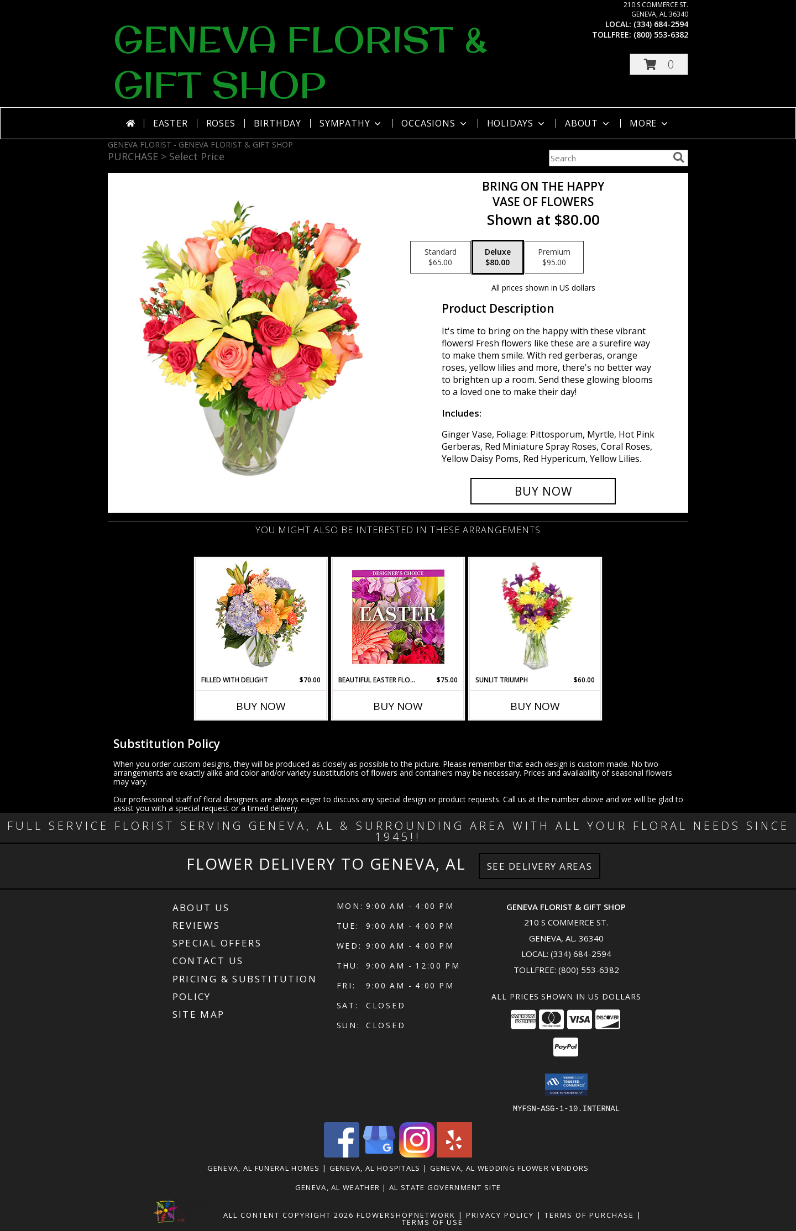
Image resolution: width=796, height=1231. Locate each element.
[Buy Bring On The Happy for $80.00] (543, 491)
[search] (679, 157)
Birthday (277, 123)
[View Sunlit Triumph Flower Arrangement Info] (535, 616)
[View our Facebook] (341, 1154)
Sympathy (351, 123)
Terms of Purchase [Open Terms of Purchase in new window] (589, 1214)
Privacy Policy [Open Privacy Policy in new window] (500, 1214)
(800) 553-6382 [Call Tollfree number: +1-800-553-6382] (588, 969)
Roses (220, 123)
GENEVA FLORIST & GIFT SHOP (300, 62)
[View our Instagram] (416, 1154)
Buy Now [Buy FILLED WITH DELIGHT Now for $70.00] (261, 706)
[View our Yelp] (454, 1154)
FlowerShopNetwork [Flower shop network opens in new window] (406, 1214)
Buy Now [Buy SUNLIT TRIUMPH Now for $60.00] (535, 706)
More (650, 123)
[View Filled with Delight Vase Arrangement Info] (261, 617)
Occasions (434, 123)
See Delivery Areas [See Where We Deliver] (540, 866)
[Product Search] (608, 158)
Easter (170, 123)
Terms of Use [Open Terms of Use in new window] (432, 1222)
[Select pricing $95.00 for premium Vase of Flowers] (554, 257)
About (588, 123)
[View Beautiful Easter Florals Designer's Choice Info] (398, 617)
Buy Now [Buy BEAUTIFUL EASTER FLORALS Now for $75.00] (398, 706)
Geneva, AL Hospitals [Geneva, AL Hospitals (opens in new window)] (375, 1167)
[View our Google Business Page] (379, 1154)
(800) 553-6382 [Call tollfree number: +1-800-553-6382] (660, 34)
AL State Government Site (445, 1187)
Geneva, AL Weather (337, 1187)
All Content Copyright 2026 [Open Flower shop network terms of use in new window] (288, 1214)
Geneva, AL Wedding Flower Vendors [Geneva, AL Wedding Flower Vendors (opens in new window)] (509, 1167)
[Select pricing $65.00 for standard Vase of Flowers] (440, 257)
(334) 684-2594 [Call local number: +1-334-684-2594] (660, 24)
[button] (659, 64)
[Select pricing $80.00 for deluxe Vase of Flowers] (497, 257)
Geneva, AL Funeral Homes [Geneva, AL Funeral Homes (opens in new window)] (263, 1167)
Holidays (517, 123)
